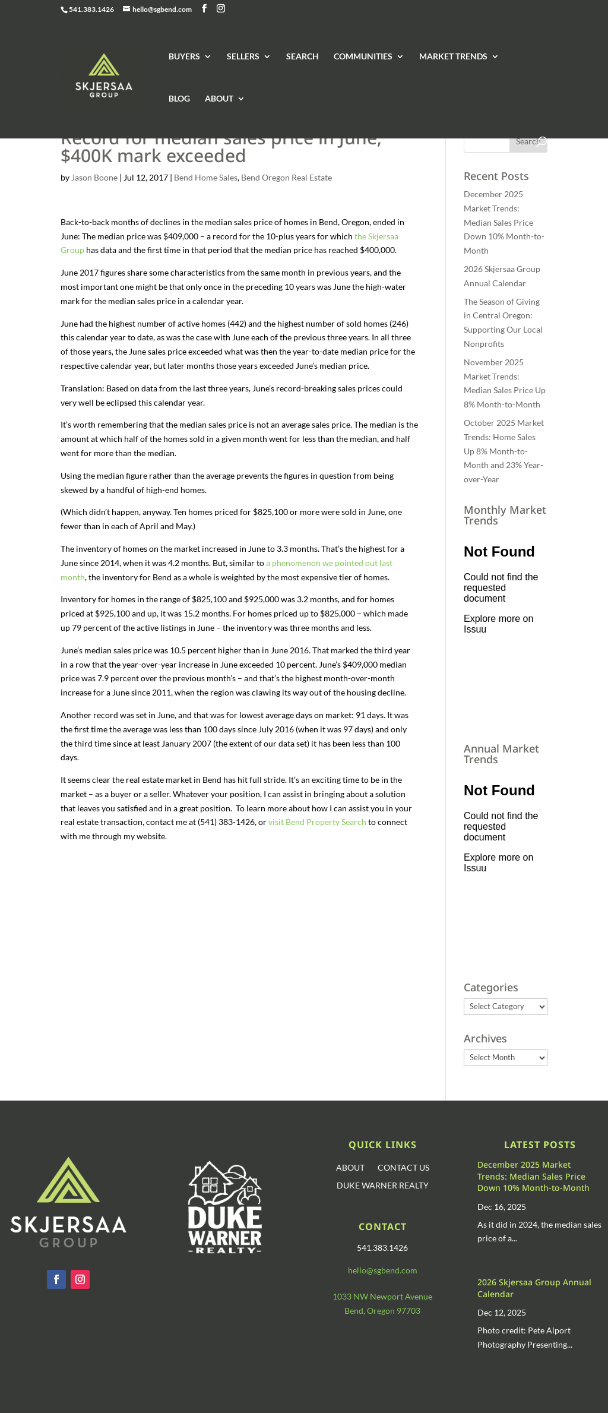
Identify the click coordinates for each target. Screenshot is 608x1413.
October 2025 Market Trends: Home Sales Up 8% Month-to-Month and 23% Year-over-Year (504, 451)
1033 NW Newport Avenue (382, 1296)
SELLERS (243, 56)
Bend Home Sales (206, 177)
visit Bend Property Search (317, 822)
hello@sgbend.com (382, 1270)
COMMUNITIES (363, 56)
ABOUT (219, 98)
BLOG (179, 98)
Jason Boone (94, 177)
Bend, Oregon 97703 (382, 1310)
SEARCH (302, 56)
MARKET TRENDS (453, 56)
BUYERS (184, 56)
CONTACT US (403, 1168)
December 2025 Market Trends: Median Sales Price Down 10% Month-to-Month (504, 222)
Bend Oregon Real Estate (286, 177)
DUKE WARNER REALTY (383, 1185)
